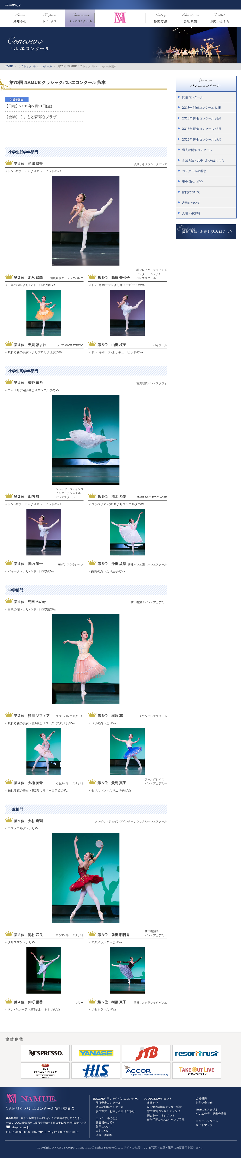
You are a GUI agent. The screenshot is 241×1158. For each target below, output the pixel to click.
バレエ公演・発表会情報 (211, 1113)
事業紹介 (152, 1102)
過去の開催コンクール (197, 150)
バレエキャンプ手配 (171, 1119)
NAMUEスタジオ (207, 1109)
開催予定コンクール (108, 1102)
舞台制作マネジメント (161, 1115)
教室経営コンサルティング (163, 1111)
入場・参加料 (191, 213)
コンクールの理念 (194, 171)
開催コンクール (192, 97)
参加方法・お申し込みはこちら (203, 161)
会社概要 (201, 1098)
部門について (191, 192)
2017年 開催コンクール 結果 (201, 108)
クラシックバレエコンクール (35, 66)
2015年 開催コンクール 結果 (201, 129)
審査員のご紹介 (192, 182)
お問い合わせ (204, 1102)
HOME (9, 66)
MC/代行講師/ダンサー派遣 (164, 1107)
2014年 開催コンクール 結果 (201, 139)
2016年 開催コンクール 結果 (202, 118)
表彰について (191, 203)
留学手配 (152, 1119)
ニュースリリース (207, 1121)
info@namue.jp (20, 1127)
